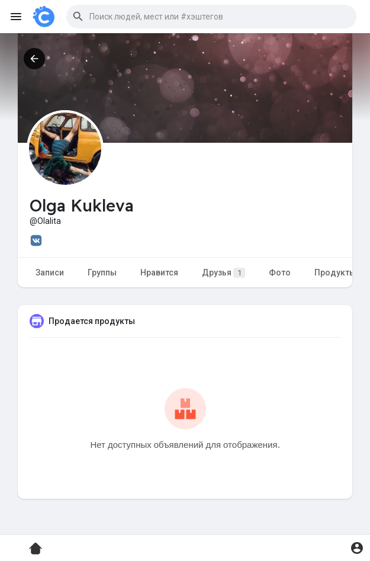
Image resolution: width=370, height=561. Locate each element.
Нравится (159, 272)
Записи (50, 272)
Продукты (335, 272)
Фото (280, 272)
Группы (102, 272)
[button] (211, 16)
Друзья (223, 273)
